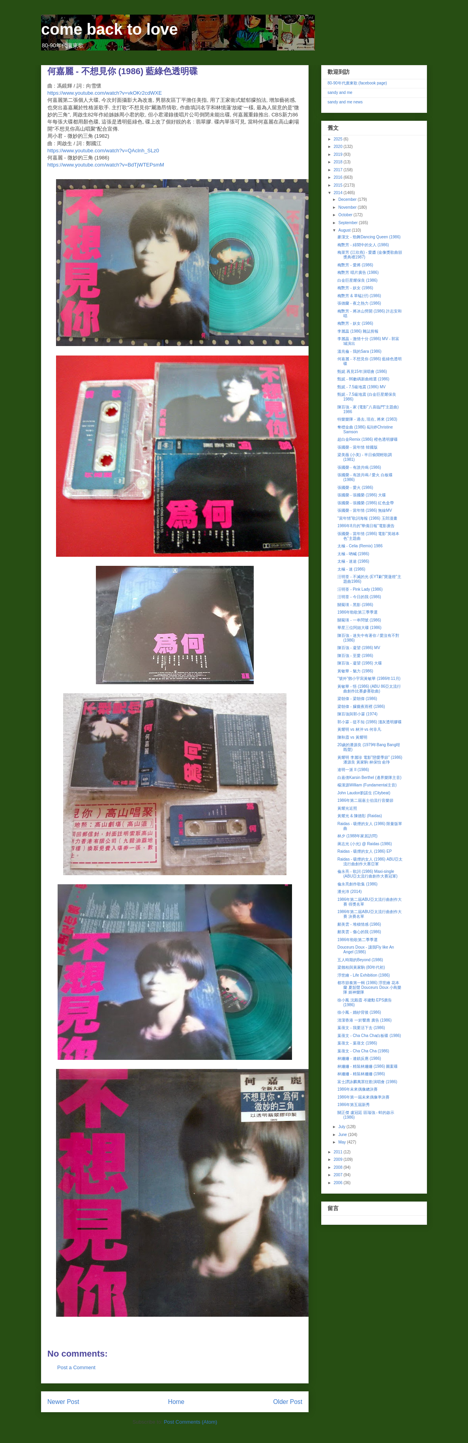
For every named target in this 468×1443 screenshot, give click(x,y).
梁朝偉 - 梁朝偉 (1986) (357, 698)
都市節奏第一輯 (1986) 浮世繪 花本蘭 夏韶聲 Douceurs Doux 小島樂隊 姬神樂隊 (369, 987)
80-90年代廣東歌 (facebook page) (357, 83)
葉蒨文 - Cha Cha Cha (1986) (363, 1051)
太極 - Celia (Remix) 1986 (359, 546)
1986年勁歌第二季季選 (357, 940)
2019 (338, 154)
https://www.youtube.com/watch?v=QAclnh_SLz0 (103, 150)
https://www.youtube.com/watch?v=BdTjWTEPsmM (105, 165)
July (342, 1127)
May (342, 1142)
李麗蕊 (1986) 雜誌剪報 (357, 331)
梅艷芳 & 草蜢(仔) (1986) (359, 296)
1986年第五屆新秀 (353, 1104)
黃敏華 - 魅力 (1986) (355, 671)
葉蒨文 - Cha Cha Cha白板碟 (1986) (369, 1035)
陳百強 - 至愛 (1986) (355, 655)
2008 (338, 1167)
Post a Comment (76, 1367)
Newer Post (63, 1401)
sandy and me (340, 92)
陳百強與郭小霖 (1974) (357, 714)
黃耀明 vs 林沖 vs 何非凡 (359, 729)
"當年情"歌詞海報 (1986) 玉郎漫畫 (367, 518)
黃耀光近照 (347, 808)
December (348, 199)
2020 (338, 146)
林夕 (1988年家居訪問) (357, 836)
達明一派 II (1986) (353, 769)
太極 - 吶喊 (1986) (353, 554)
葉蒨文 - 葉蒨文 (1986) (357, 1043)
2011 (338, 1152)
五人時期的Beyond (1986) (360, 960)
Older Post (287, 1401)
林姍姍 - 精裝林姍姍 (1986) (361, 1074)
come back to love (109, 29)
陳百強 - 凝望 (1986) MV (358, 648)
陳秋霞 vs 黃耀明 (352, 737)
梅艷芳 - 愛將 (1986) (355, 265)
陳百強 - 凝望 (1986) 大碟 (359, 663)
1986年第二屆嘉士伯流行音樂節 (365, 800)
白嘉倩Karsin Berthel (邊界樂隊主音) (369, 777)
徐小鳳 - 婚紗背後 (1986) (359, 1012)
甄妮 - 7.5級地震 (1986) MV (361, 387)
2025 (338, 139)
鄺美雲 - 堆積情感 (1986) (359, 924)
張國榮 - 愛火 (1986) (355, 487)
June (343, 1134)
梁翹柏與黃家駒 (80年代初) (361, 967)
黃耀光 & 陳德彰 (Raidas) (359, 816)
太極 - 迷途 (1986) (353, 561)
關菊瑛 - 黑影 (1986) (355, 605)
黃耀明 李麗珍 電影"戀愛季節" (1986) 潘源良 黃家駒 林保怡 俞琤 (369, 759)
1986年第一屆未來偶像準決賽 (363, 1097)
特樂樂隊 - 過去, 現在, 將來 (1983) (367, 419)
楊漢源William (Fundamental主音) (367, 785)
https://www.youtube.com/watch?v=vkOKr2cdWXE (104, 93)
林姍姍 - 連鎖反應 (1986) (359, 1058)
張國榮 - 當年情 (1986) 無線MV (364, 510)
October (345, 215)
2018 (338, 162)
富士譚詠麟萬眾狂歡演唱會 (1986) (367, 1082)
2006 (338, 1183)
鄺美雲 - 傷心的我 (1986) (359, 932)
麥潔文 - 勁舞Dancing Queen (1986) (369, 237)
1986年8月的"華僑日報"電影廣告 (366, 526)
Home (176, 1401)
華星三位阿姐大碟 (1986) (359, 627)
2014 (338, 193)
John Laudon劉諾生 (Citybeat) (363, 793)
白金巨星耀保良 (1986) (357, 280)
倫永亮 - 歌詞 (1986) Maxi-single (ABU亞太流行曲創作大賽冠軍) (367, 873)
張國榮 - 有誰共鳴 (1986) (359, 467)
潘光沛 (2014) (349, 891)
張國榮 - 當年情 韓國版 (357, 447)
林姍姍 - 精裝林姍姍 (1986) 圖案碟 (367, 1066)
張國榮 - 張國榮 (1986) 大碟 (361, 495)
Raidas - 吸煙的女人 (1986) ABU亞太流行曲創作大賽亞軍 (369, 861)
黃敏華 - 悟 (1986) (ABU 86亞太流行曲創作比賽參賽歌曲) (369, 688)
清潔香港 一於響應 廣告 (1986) (364, 1020)
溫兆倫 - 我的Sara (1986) (359, 351)
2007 (338, 1175)
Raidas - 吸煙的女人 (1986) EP (364, 851)
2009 (338, 1159)
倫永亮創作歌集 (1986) (357, 884)
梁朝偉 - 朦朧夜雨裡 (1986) (361, 706)
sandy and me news (345, 102)
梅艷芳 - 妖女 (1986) (355, 288)
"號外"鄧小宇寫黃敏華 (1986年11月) (369, 678)
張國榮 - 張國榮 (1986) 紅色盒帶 (365, 503)
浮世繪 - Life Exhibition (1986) (363, 975)
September (348, 223)
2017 (338, 170)
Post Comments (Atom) (190, 1422)
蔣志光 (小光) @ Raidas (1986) (364, 844)
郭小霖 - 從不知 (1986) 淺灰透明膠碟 (369, 722)
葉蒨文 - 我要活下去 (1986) (361, 1028)
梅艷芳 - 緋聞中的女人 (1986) (363, 245)
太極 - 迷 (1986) (351, 569)
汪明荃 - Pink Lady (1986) (360, 589)
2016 (338, 177)
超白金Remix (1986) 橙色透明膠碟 (367, 439)
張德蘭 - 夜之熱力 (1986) (359, 303)
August (345, 230)
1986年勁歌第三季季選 (357, 612)
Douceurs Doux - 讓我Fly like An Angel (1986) (365, 949)
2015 (338, 185)
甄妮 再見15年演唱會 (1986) (362, 371)
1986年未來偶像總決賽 (357, 1089)
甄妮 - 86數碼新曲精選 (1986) (363, 379)
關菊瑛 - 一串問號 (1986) (359, 620)
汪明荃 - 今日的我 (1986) (359, 597)
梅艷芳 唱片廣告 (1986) (357, 272)
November (348, 207)
